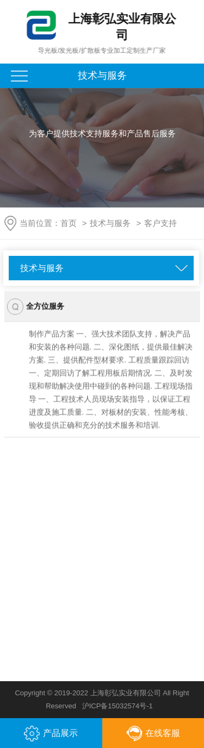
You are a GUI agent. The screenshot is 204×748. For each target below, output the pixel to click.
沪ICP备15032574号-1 (117, 706)
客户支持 (160, 223)
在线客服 (153, 733)
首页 (68, 223)
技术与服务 (110, 223)
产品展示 (51, 733)
